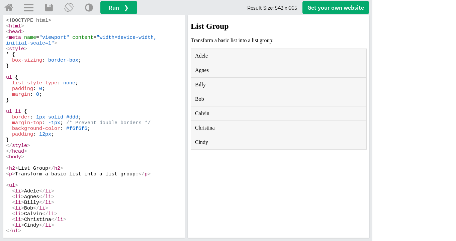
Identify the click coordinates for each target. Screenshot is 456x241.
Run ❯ (119, 7)
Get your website (335, 7)
